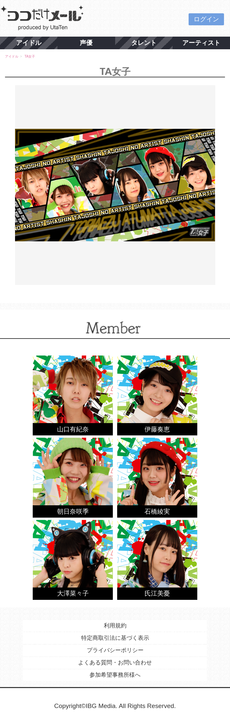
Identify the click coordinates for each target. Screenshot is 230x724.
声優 (86, 42)
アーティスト (201, 42)
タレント (144, 42)
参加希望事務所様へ (115, 675)
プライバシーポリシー (115, 650)
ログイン (206, 19)
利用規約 (115, 625)
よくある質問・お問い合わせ (115, 662)
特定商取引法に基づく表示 (115, 638)
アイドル (28, 42)
